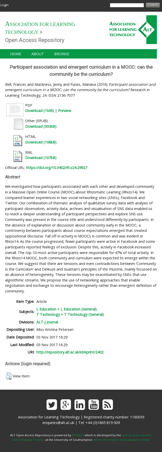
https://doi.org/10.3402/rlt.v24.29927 (56, 167)
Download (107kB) (40, 157)
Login (5, 5)
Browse (61, 53)
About (37, 53)
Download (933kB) (40, 126)
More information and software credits (121, 440)
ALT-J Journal (47, 322)
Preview (64, 110)
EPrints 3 (78, 435)
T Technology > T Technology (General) (70, 314)
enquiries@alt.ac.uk (58, 422)
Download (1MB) (39, 110)
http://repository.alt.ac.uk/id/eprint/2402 (70, 352)
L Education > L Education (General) (66, 309)
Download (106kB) (40, 142)
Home (15, 53)
